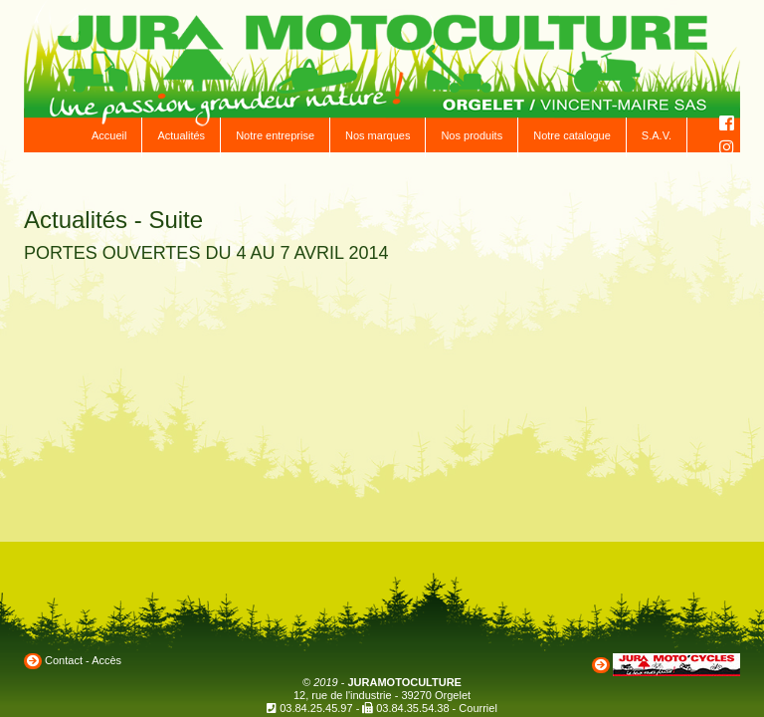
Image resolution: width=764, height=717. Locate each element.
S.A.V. (656, 135)
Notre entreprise (275, 135)
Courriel (478, 708)
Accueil (109, 135)
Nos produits (471, 135)
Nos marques (377, 135)
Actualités (181, 135)
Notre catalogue (572, 135)
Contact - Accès (83, 660)
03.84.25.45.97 (316, 708)
